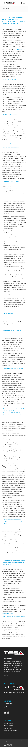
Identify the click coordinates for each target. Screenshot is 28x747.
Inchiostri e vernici (9, 723)
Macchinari (7, 733)
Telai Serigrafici (8, 728)
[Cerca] (20, 3)
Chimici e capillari (8, 726)
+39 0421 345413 (9, 704)
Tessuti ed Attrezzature (10, 730)
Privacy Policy (6, 8)
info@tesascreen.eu (10, 707)
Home (6, 9)
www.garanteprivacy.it (8, 613)
